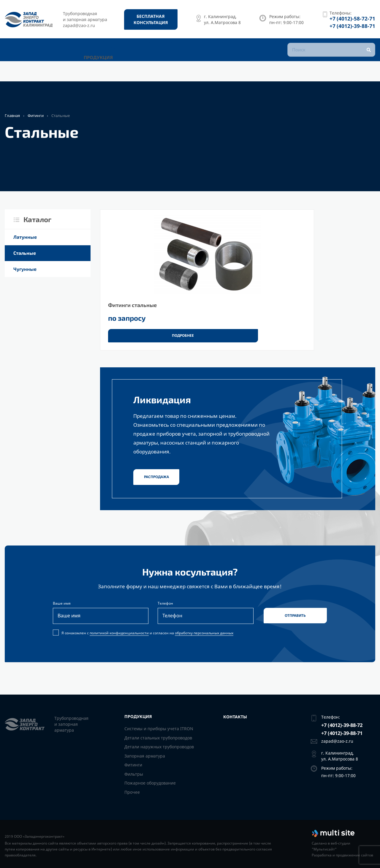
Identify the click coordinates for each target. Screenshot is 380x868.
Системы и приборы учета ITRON (158, 728)
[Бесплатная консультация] (151, 19)
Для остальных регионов (48, 72)
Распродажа (156, 481)
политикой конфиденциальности (119, 640)
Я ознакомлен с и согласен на (143, 640)
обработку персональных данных (204, 640)
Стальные (24, 253)
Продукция (106, 72)
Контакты (144, 72)
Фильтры (133, 774)
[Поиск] (331, 59)
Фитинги (36, 115)
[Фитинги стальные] (146, 281)
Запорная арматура (144, 756)
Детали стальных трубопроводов (158, 738)
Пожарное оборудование (150, 783)
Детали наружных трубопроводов (159, 747)
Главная (12, 115)
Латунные (25, 237)
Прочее (132, 792)
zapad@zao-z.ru (337, 741)
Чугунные (25, 269)
